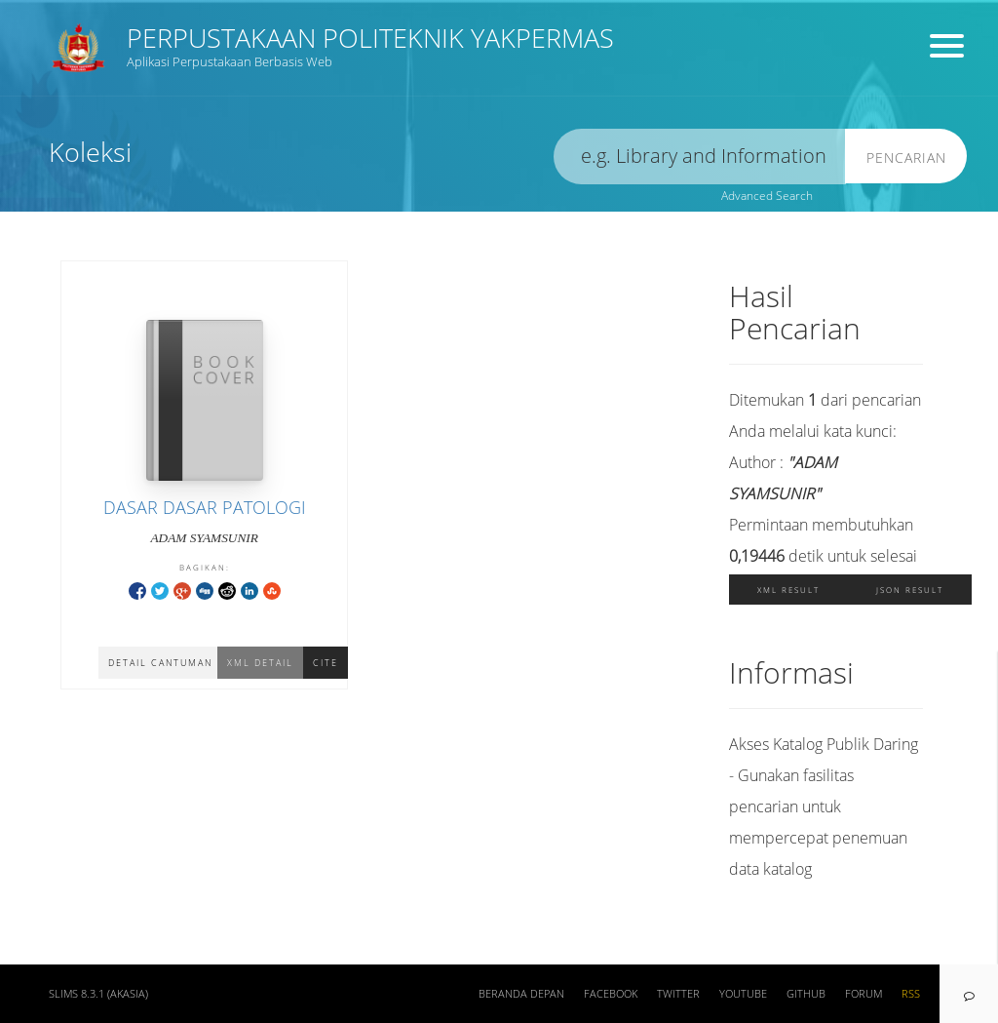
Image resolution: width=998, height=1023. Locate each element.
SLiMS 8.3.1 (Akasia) (98, 994)
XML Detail (260, 662)
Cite (325, 662)
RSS (911, 994)
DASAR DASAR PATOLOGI (204, 507)
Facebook (610, 994)
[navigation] (969, 993)
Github (806, 994)
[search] (700, 156)
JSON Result (909, 589)
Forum (863, 994)
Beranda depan (521, 994)
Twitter (678, 994)
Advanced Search (767, 195)
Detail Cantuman (160, 662)
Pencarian (906, 157)
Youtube (743, 994)
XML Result (788, 589)
